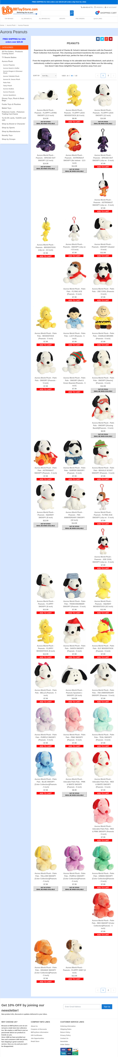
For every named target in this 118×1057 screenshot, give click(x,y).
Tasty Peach (7, 85)
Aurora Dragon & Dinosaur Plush (12, 72)
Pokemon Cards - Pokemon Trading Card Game (13, 113)
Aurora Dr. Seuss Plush (11, 79)
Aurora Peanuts (8, 92)
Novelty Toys (7, 135)
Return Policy (65, 1032)
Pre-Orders (79, 20)
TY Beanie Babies (9, 57)
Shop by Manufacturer (11, 131)
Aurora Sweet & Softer (11, 68)
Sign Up (107, 1007)
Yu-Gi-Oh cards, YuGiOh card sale (14, 119)
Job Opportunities (37, 1038)
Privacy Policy (65, 1035)
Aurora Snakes (8, 89)
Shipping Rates (65, 1029)
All (76, 76)
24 (67, 76)
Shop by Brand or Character (13, 124)
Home (2, 25)
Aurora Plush (11, 25)
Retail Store (35, 1041)
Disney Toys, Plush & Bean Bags (13, 99)
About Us (34, 1026)
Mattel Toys (6, 108)
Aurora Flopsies (9, 65)
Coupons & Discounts (39, 1029)
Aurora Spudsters (9, 95)
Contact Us (64, 1038)
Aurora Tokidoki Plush (11, 76)
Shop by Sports (8, 128)
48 (72, 76)
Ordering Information (68, 1026)
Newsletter (64, 1041)
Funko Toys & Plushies (11, 104)
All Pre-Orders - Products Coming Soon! (12, 53)
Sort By (36, 75)
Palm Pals (6, 82)
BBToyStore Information (39, 1032)
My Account (111, 7)
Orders (98, 7)
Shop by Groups (8, 139)
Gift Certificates (36, 1035)
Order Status (65, 1044)
